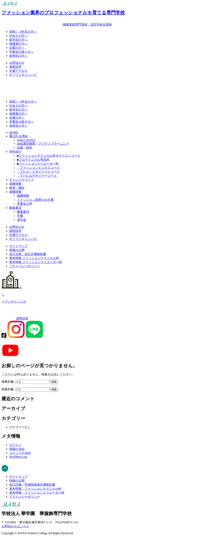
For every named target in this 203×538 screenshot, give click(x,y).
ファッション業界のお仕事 (35, 199)
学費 (20, 215)
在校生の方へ (18, 55)
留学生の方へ (18, 39)
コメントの (20, 453)
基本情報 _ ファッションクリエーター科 (36, 492)
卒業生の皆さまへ (21, 51)
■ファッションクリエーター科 (38, 163)
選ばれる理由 (18, 136)
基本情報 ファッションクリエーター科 (35, 262)
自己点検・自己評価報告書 (27, 254)
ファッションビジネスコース (38, 167)
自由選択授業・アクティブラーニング (43, 143)
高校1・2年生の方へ (23, 31)
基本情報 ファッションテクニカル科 (34, 258)
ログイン (15, 444)
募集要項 (15, 207)
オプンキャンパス (101, 294)
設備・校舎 (24, 147)
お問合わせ (17, 62)
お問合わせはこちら (15, 526)
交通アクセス (18, 70)
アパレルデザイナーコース (37, 175)
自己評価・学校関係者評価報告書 (32, 484)
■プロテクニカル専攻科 (33, 159)
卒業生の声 (24, 203)
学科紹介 (15, 151)
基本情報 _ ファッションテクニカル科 (35, 488)
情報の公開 (17, 250)
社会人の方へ (18, 35)
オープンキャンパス (23, 74)
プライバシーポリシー (24, 266)
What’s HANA (26, 140)
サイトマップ (18, 246)
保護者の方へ (18, 43)
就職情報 (15, 191)
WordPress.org (18, 456)
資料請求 (15, 66)
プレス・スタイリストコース (38, 171)
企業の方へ (17, 47)
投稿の (17, 448)
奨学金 (21, 219)
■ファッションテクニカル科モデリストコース (48, 155)
